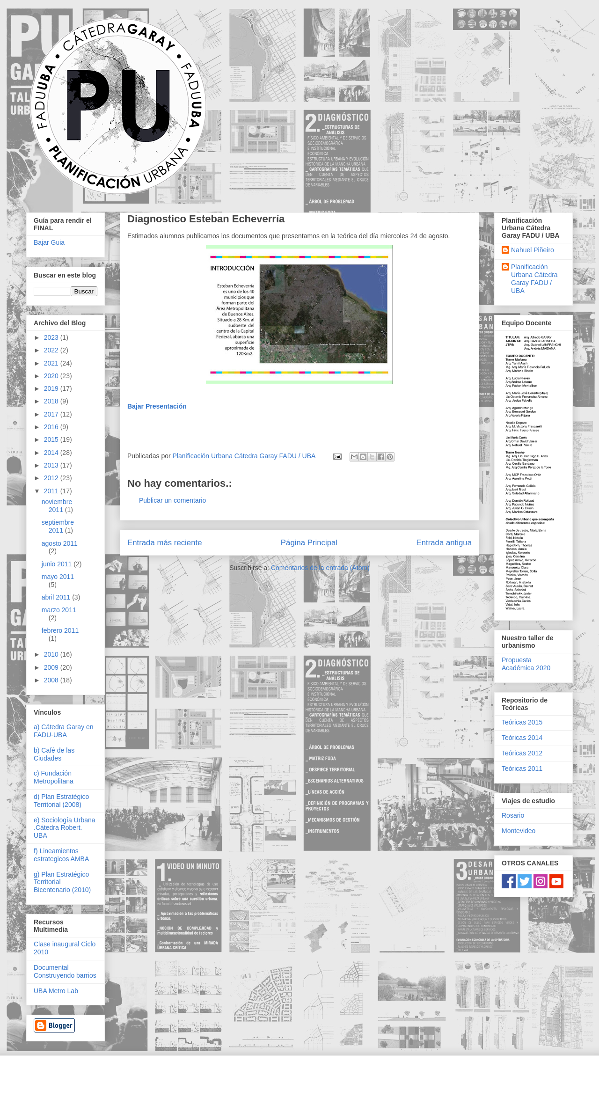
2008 (52, 680)
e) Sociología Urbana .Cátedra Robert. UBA (64, 828)
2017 (52, 414)
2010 (52, 654)
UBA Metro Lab (56, 991)
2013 (52, 465)
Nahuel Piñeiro (532, 250)
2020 (52, 376)
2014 (52, 452)
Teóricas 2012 (522, 753)
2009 (52, 667)
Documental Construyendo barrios (65, 971)
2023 (52, 337)
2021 (52, 363)
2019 (52, 388)
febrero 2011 (60, 630)
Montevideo (518, 830)
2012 (52, 478)
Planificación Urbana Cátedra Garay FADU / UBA (534, 278)
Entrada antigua (444, 542)
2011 (52, 491)
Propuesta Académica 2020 (526, 664)
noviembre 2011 (57, 505)
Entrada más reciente (164, 542)
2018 (52, 401)
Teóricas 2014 (522, 737)
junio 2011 (58, 564)
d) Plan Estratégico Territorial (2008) (61, 800)
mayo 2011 (58, 576)
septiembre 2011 (58, 526)
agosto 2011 (60, 543)
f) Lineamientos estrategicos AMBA (61, 855)
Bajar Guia (49, 242)
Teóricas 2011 (522, 768)
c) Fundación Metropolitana (53, 777)
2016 (52, 427)
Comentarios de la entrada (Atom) (320, 567)
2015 (52, 439)
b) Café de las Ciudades (54, 754)
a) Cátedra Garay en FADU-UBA (64, 731)
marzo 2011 (59, 610)
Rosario (513, 815)
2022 (52, 350)
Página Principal (309, 542)
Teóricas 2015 (522, 722)
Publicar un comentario (172, 500)
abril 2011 (57, 597)
